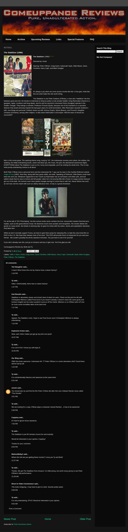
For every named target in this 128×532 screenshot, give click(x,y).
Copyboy (15, 417)
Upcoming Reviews (40, 39)
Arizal (22, 254)
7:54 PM (15, 424)
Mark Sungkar (84, 254)
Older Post (85, 519)
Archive (21, 39)
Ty (12, 281)
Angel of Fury (9, 174)
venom (14, 388)
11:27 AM (15, 460)
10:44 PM (15, 351)
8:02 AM (15, 504)
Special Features (76, 39)
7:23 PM (15, 324)
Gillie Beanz (51, 254)
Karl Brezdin (16, 294)
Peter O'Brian (9, 257)
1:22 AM (15, 367)
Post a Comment (15, 509)
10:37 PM (15, 337)
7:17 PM (15, 307)
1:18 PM (15, 273)
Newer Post (10, 519)
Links (58, 39)
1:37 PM (15, 287)
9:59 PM (15, 490)
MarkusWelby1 (17, 454)
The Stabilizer (20, 257)
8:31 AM (15, 380)
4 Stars (17, 254)
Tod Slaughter (17, 267)
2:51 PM (15, 396)
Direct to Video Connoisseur (23, 484)
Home (8, 39)
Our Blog (15, 358)
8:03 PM (15, 447)
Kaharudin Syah (72, 254)
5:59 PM (15, 410)
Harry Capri (61, 254)
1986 (11, 254)
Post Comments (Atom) (22, 524)
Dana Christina (40, 254)
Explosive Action (18, 331)
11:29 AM (15, 476)
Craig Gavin (29, 254)
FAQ (92, 39)
